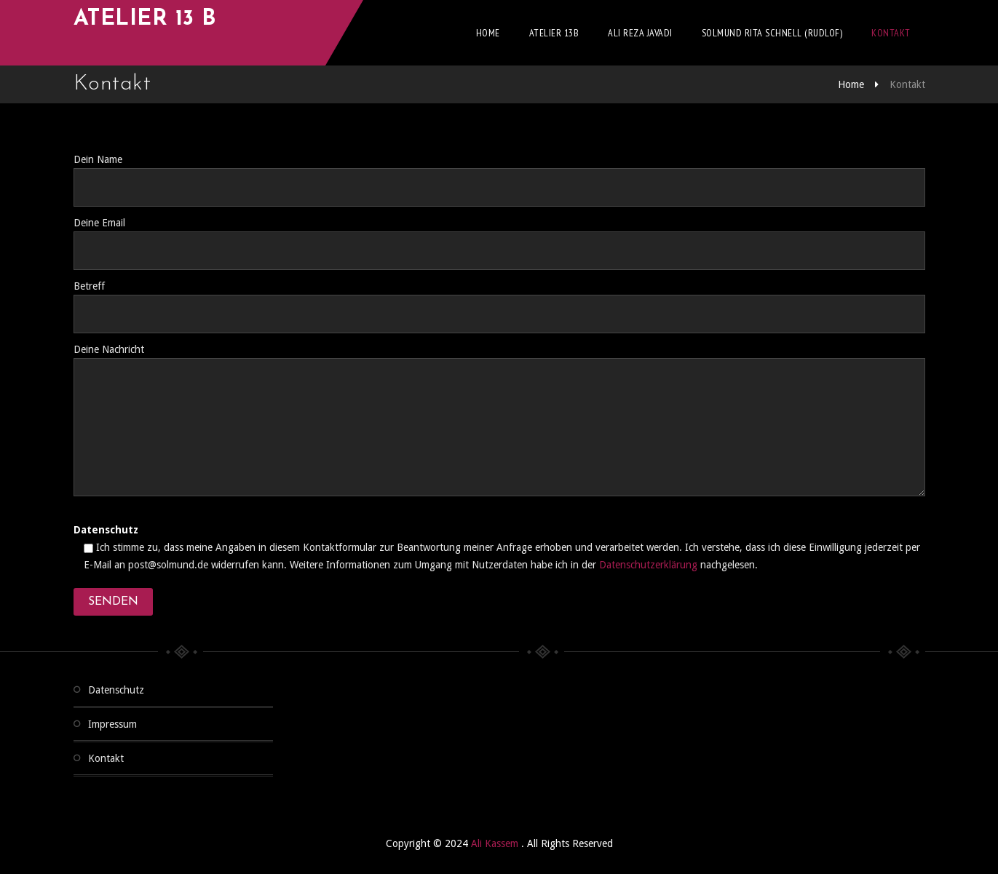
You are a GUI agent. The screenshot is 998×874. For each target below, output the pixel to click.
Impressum (112, 724)
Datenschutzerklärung (648, 565)
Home (488, 32)
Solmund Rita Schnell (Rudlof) (772, 32)
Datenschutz (116, 690)
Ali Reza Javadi (640, 32)
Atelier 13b (554, 32)
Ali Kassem (496, 843)
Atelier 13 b (145, 19)
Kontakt (891, 32)
